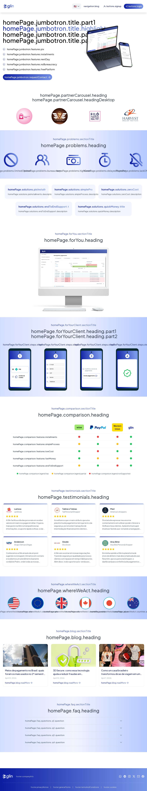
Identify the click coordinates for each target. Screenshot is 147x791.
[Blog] (91, 6)
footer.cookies (110, 787)
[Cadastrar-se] (112, 6)
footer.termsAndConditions (87, 787)
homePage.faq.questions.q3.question (73, 735)
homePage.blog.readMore (18, 682)
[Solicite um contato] (27, 77)
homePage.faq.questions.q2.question (73, 728)
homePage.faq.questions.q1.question (73, 720)
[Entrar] (133, 6)
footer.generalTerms (62, 787)
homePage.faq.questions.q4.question (73, 742)
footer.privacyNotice (39, 787)
